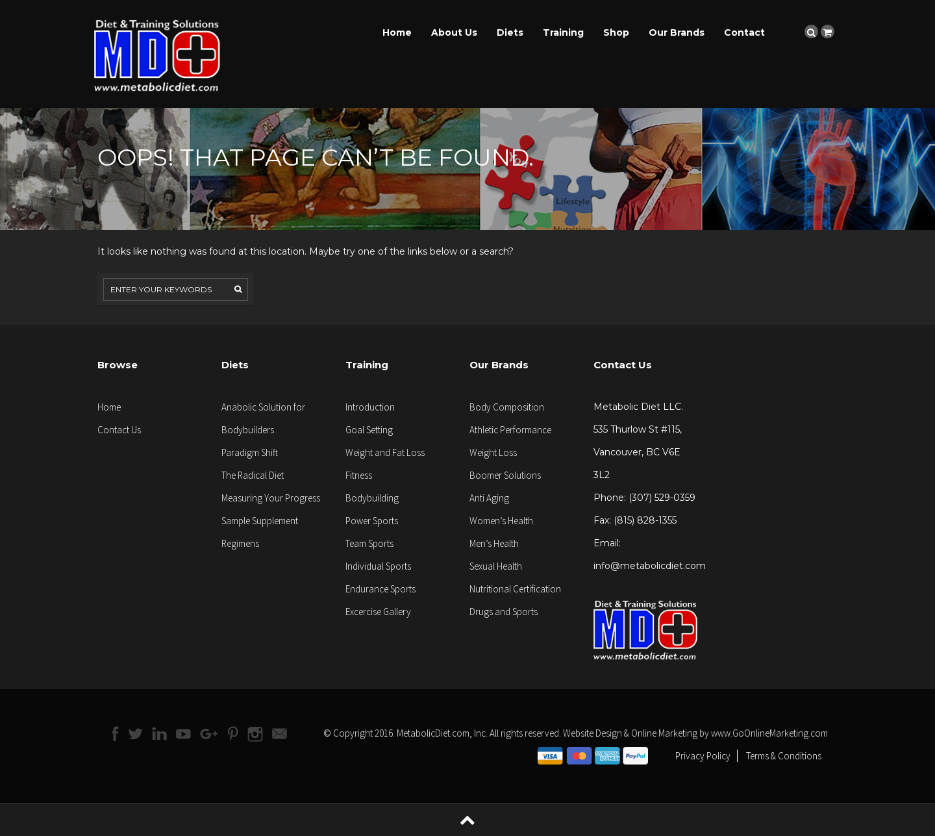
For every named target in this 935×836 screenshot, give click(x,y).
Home (397, 32)
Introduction (370, 407)
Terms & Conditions (783, 756)
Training (563, 32)
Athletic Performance (510, 430)
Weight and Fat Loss (385, 452)
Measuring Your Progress (270, 498)
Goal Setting (369, 430)
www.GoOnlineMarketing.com (769, 733)
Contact (744, 32)
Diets (510, 32)
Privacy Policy (702, 756)
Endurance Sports (380, 589)
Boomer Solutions (505, 475)
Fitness (358, 475)
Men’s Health (494, 543)
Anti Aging (489, 498)
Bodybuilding (372, 498)
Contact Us (119, 430)
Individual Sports (378, 566)
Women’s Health (501, 520)
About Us (454, 32)
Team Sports (369, 543)
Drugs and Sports (503, 611)
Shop (616, 32)
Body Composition (506, 407)
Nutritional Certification (515, 589)
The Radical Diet (252, 475)
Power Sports (371, 520)
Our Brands (676, 32)
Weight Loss (493, 452)
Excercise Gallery (378, 611)
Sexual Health (495, 566)
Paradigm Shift (249, 452)
